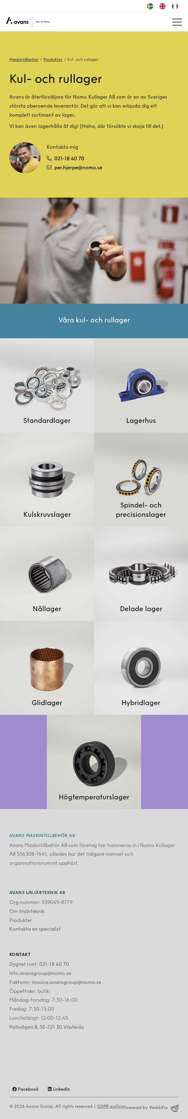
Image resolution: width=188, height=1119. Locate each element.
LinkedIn (59, 1089)
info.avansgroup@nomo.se (40, 973)
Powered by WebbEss (151, 1108)
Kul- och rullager (83, 60)
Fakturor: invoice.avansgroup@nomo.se (55, 982)
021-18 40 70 (65, 159)
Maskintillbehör (24, 60)
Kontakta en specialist (35, 929)
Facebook (25, 1089)
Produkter (53, 60)
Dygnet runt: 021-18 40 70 (39, 964)
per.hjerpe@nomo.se (74, 168)
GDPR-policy (110, 1106)
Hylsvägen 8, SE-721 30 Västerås (46, 1027)
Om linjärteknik (26, 911)
